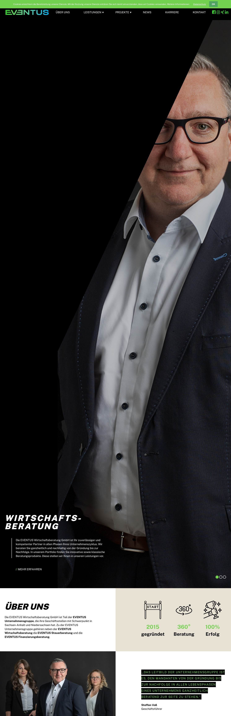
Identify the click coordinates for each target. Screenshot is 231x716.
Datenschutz (199, 4)
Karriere (172, 12)
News (147, 12)
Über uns (63, 12)
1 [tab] (217, 577)
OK (213, 4)
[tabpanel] (115, 301)
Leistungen (92, 12)
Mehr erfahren (30, 569)
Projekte (122, 12)
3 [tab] (224, 577)
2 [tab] (220, 577)
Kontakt (199, 12)
